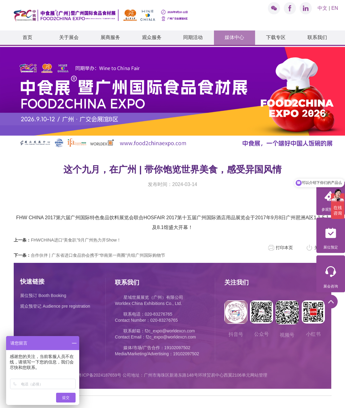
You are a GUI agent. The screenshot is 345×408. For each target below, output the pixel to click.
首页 (27, 37)
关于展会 (69, 37)
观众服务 (152, 37)
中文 (322, 8)
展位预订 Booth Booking (43, 294)
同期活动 (193, 37)
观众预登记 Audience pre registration (55, 304)
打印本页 (284, 246)
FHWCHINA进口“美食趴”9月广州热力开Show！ (67, 238)
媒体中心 (234, 37)
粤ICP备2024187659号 (99, 373)
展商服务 (110, 37)
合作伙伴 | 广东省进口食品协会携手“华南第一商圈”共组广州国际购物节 (89, 253)
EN (334, 8)
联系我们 (317, 37)
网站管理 (258, 373)
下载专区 (276, 37)
